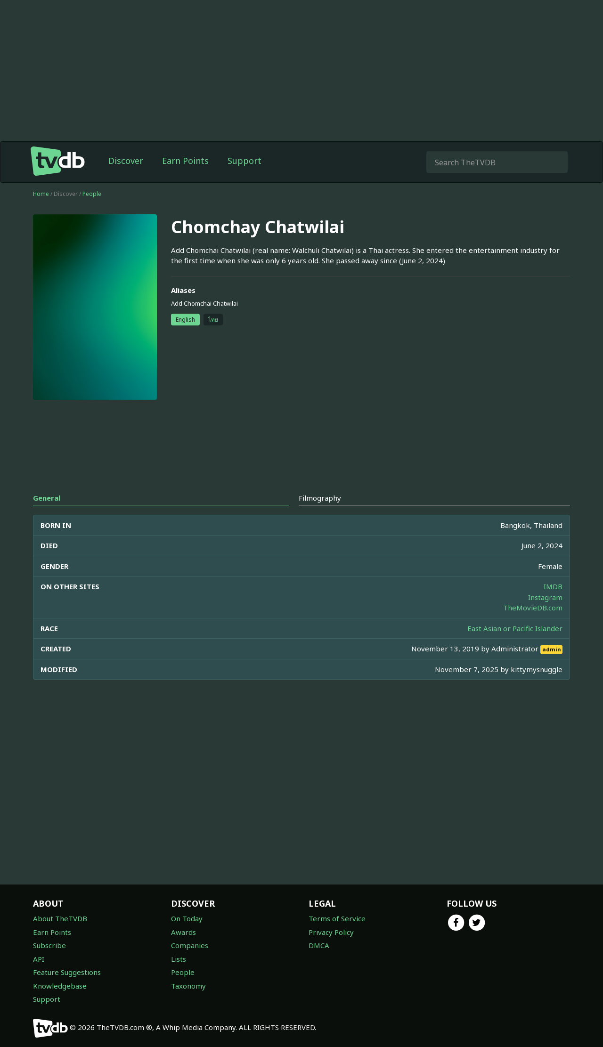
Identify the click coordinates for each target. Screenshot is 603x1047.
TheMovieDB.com (532, 607)
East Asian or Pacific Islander (514, 628)
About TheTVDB (60, 918)
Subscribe (49, 945)
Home (41, 194)
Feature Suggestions (67, 972)
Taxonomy (188, 985)
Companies (189, 945)
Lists (178, 959)
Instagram (545, 597)
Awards (183, 932)
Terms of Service (337, 918)
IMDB (553, 586)
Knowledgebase (60, 985)
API (38, 959)
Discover (125, 160)
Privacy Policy (331, 932)
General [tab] (46, 498)
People (91, 194)
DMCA (319, 945)
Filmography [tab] (320, 498)
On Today (187, 918)
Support (244, 160)
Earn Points (185, 160)
